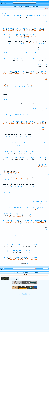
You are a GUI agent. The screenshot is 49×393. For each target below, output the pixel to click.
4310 (17, 114)
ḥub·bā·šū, (46, 65)
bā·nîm (20, 28)
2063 (12, 114)
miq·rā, (11, 121)
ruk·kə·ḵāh (40, 65)
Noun (33, 37)
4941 (24, 151)
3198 (40, 157)
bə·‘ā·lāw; (21, 34)
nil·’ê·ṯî (6, 133)
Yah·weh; (31, 158)
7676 (17, 120)
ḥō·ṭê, (41, 40)
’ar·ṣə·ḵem (45, 71)
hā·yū (14, 133)
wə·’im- (32, 176)
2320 (21, 120)
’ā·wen (46, 127)
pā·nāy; (20, 115)
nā (43, 158)
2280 (46, 64)
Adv (27, 142)
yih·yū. (39, 164)
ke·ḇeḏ (36, 40)
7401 (40, 64)
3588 (28, 27)
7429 (6, 114)
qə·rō (13, 121)
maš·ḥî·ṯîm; (20, 40)
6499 (46, 108)
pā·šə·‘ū (6, 28)
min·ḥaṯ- (38, 121)
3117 (20, 15)
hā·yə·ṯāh (33, 183)
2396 (7, 15)
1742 (3, 52)
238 (36, 27)
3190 (30, 151)
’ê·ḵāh (35, 183)
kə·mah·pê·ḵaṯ (5, 71)
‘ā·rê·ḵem (38, 71)
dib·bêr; (24, 28)
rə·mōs (6, 115)
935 (40, 120)
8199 (14, 151)
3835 (12, 157)
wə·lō (42, 65)
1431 (17, 27)
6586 (6, 27)
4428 (3, 15)
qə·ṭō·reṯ (32, 121)
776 (45, 70)
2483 (12, 52)
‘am (39, 40)
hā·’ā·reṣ (8, 170)
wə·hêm (9, 28)
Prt (15, 142)
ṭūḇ (11, 170)
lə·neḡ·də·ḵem (23, 71)
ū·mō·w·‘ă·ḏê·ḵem (25, 133)
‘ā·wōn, (34, 40)
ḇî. (3, 28)
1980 (45, 157)
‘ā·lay (12, 133)
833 (21, 151)
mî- (18, 115)
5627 (20, 52)
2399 (22, 157)
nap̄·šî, (16, 133)
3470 (42, 15)
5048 (23, 70)
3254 (25, 52)
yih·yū (25, 158)
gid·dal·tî (17, 28)
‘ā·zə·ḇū (16, 40)
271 (10, 15)
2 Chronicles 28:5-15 (4, 13)
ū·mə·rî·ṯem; (26, 176)
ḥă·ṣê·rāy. (4, 115)
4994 (42, 157)
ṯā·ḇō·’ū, (26, 115)
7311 (12, 27)
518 (6, 157)
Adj (36, 43)
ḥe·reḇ (23, 176)
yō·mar (33, 158)
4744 (10, 120)
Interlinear (3, 8)
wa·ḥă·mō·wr (27, 34)
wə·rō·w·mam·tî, (12, 28)
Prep (40, 92)
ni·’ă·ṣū (5, 40)
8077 (42, 70)
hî (26, 121)
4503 (37, 120)
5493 (21, 145)
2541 (18, 151)
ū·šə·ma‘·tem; (14, 170)
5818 (17, 15)
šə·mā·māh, (41, 71)
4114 (5, 70)
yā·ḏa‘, (12, 34)
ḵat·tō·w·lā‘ (46, 164)
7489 (3, 145)
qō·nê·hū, (31, 34)
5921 (29, 15)
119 (4, 157)
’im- (27, 158)
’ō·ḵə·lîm (16, 71)
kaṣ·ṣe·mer (42, 164)
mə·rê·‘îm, (27, 40)
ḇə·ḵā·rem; (18, 83)
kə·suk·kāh (22, 83)
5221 (34, 52)
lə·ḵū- (45, 158)
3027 (10, 114)
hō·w (45, 40)
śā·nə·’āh (20, 133)
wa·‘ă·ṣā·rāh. (42, 127)
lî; (24, 121)
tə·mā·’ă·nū (30, 176)
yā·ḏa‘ (35, 34)
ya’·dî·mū (5, 158)
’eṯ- (11, 40)
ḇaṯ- (28, 83)
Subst (33, 49)
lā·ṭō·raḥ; (9, 133)
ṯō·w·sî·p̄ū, (43, 121)
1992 (8, 27)
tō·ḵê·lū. (4, 170)
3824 (5, 52)
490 (5, 151)
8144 (19, 157)
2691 (3, 114)
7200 (23, 114)
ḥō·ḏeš (22, 121)
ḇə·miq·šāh (11, 83)
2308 (5, 145)
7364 (29, 145)
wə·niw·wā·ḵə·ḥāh (39, 158)
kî (29, 28)
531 (37, 15)
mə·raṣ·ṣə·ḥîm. (4, 183)
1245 (15, 114)
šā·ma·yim (40, 28)
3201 (4, 120)
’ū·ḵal (4, 121)
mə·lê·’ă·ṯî (21, 183)
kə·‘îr (7, 83)
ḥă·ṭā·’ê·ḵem (22, 158)
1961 (24, 157)
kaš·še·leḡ (15, 158)
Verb (35, 37)
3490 (11, 151)
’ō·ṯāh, (13, 71)
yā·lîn (11, 183)
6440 (20, 114)
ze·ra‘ (30, 40)
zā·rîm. (46, 77)
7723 (34, 120)
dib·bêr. (5, 176)
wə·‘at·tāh (7, 183)
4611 (16, 145)
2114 (18, 70)
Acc (11, 43)
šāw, (34, 121)
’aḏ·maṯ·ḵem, (27, 71)
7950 (15, 157)
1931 (25, 120)
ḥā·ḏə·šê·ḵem (29, 133)
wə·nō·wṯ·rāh (30, 83)
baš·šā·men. (37, 65)
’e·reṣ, (32, 28)
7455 (18, 145)
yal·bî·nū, (12, 158)
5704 (39, 58)
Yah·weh (27, 28)
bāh (9, 183)
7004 (32, 120)
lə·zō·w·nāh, (30, 183)
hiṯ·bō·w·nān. (4, 34)
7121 (13, 120)
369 (33, 58)
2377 (45, 15)
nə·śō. (3, 133)
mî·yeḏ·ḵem (10, 115)
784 (31, 70)
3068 (26, 27)
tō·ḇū (18, 170)
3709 (45, 58)
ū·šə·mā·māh (10, 71)
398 (15, 70)
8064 (39, 27)
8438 (46, 163)
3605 (17, 52)
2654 (33, 108)
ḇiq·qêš (16, 115)
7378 (7, 151)
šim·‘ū (43, 28)
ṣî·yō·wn (24, 83)
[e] (43, 15)
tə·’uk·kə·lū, (18, 176)
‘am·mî (9, 34)
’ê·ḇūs (24, 34)
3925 (32, 151)
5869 (9, 145)
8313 (34, 70)
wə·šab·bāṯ (17, 121)
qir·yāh (27, 183)
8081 (37, 64)
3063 (26, 15)
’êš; (31, 71)
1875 (26, 151)
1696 (24, 27)
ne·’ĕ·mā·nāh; (23, 183)
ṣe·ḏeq (15, 183)
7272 (41, 58)
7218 (14, 52)
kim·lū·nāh (14, 83)
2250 (21, 58)
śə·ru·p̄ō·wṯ (34, 71)
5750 (28, 52)
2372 (31, 15)
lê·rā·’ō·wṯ (23, 115)
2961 (13, 58)
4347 (17, 58)
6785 (42, 163)
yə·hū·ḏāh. (46, 22)
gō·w (43, 40)
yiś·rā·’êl (17, 34)
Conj (24, 142)
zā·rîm (18, 71)
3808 (4, 58)
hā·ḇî (40, 121)
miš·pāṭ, (18, 183)
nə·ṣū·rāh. (4, 83)
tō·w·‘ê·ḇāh (30, 121)
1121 (39, 15)
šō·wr (33, 34)
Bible (1, 8)
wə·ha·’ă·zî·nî (35, 28)
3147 (13, 15)
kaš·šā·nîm (19, 158)
